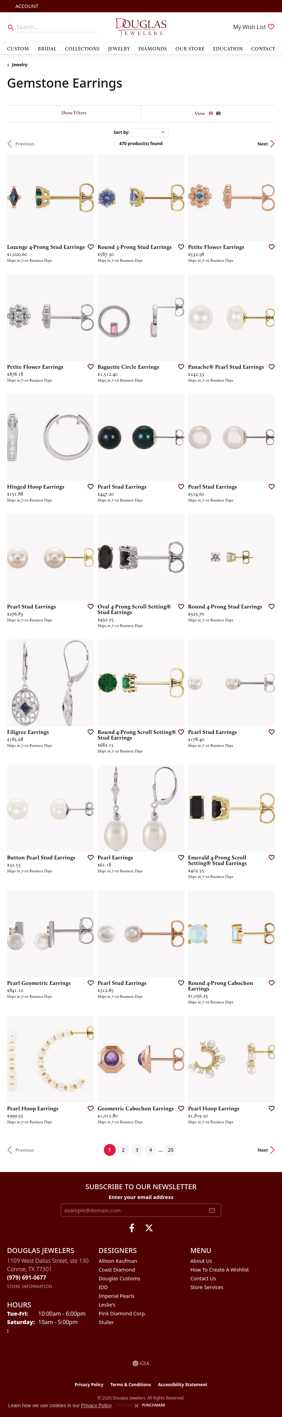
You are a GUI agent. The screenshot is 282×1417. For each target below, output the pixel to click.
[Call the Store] (26, 1277)
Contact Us (203, 1278)
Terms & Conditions (130, 1385)
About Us (201, 1261)
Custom (18, 48)
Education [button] (228, 48)
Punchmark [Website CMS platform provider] (154, 1405)
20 (170, 1149)
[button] (26, 6)
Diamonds (152, 48)
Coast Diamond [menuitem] (117, 1269)
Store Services (206, 1287)
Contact (263, 48)
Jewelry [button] (119, 48)
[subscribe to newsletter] (212, 1210)
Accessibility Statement (182, 1385)
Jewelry (19, 65)
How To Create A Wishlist (219, 1269)
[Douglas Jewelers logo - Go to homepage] (141, 27)
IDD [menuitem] (103, 1287)
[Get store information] (29, 1286)
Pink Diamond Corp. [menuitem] (122, 1313)
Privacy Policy (89, 1385)
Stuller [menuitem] (106, 1322)
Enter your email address (141, 1196)
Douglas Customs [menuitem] (119, 1278)
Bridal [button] (47, 48)
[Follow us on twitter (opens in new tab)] (149, 1228)
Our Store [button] (189, 48)
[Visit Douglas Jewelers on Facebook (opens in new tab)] (132, 1228)
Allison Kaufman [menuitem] (118, 1261)
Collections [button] (82, 48)
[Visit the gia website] (141, 1363)
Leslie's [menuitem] (107, 1304)
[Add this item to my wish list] (88, 246)
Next (262, 144)
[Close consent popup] (136, 1406)
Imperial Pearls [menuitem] (116, 1296)
